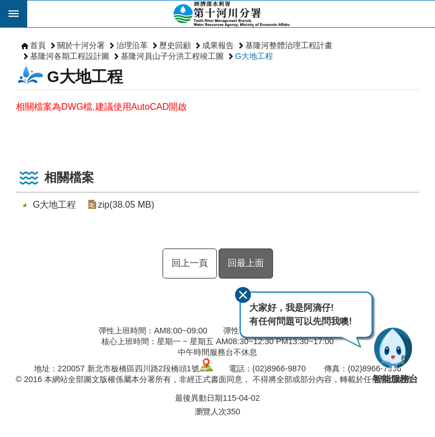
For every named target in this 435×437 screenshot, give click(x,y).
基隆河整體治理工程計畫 (288, 45)
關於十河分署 (81, 45)
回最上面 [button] (246, 263)
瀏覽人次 (211, 411)
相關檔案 (69, 177)
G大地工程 (254, 56)
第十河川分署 (231, 13)
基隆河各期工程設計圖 (69, 56)
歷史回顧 (175, 45)
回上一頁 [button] (190, 263)
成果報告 (218, 45)
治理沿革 (132, 45)
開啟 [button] (13, 13)
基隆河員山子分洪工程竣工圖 (172, 56)
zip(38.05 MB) (125, 204)
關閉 (243, 295)
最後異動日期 (199, 397)
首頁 (38, 45)
